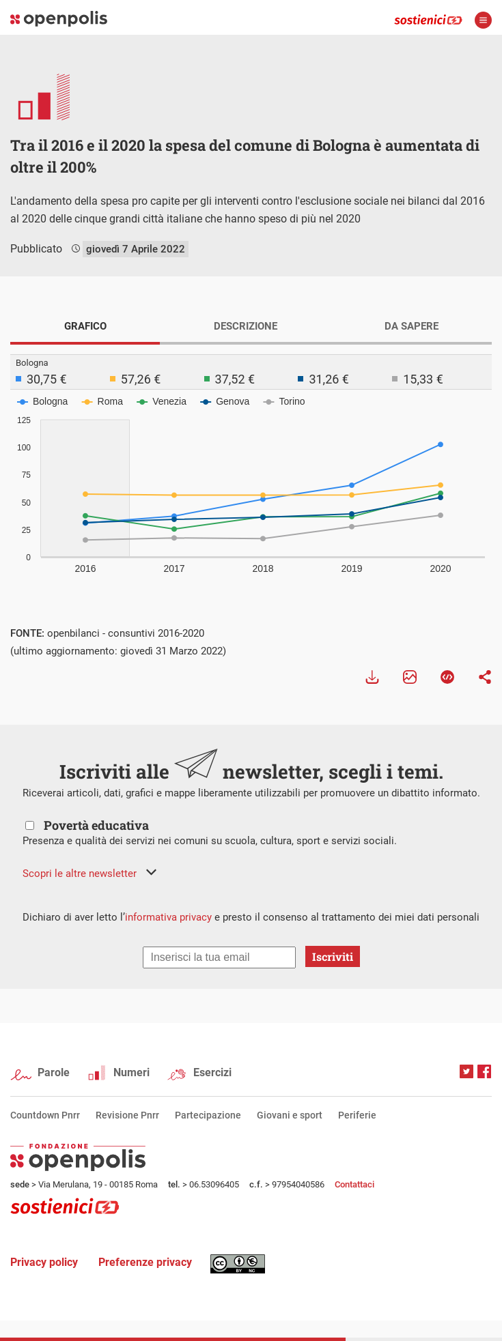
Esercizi (212, 1072)
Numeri (131, 1072)
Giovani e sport (289, 1115)
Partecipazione (208, 1115)
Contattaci (354, 1184)
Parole (54, 1072)
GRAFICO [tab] (85, 326)
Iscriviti (332, 956)
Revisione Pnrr (127, 1115)
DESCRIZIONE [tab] (245, 326)
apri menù (483, 20)
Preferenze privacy (145, 1262)
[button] (89, 873)
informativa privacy (168, 917)
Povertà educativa (96, 825)
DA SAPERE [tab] (411, 326)
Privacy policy (44, 1262)
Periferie (357, 1115)
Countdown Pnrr (45, 1115)
